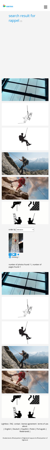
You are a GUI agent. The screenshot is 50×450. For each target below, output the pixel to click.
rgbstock (7, 6)
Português (41, 429)
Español (24, 429)
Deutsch (16, 429)
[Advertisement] (25, 50)
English (8, 429)
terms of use (43, 424)
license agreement (29, 424)
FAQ (11, 424)
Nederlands (24, 431)
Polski (32, 429)
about (24, 426)
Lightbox (5, 424)
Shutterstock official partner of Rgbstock (16, 438)
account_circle (10, 257)
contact (17, 424)
